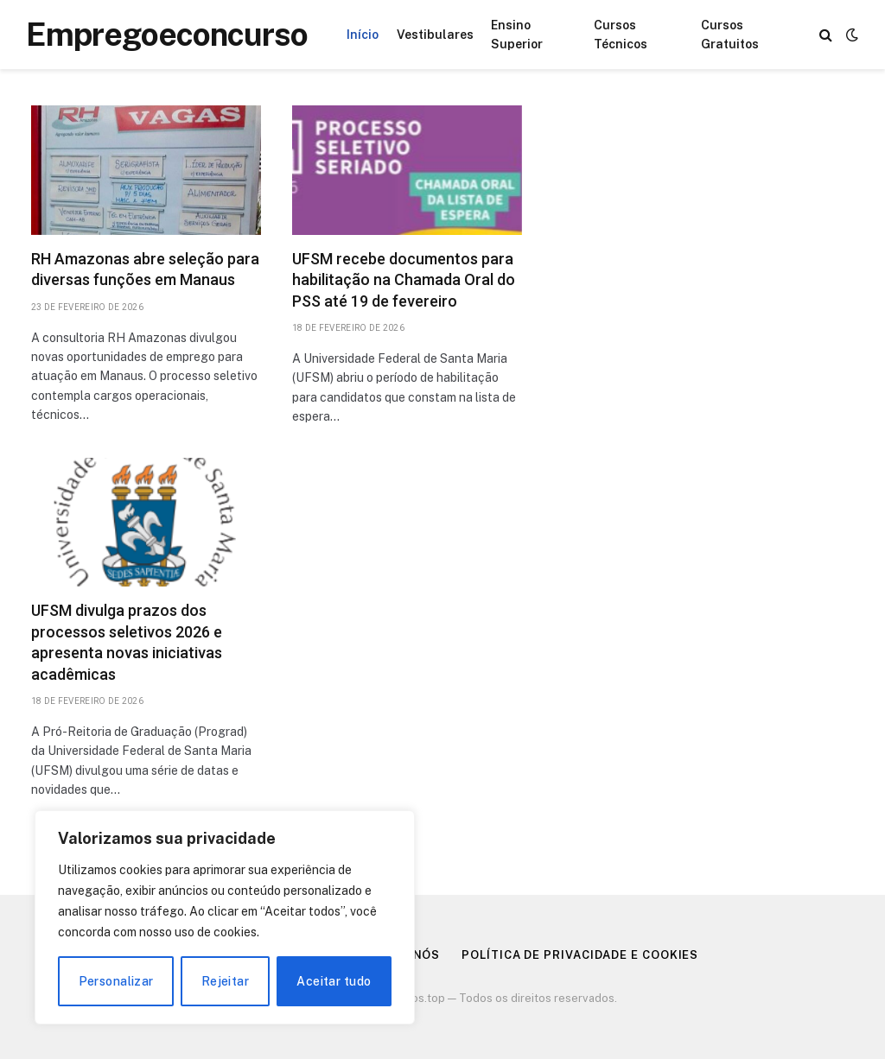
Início (363, 34)
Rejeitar (225, 981)
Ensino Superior (517, 34)
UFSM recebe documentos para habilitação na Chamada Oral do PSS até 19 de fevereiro (403, 280)
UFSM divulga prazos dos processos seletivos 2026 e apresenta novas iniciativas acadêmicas (126, 641)
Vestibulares (435, 34)
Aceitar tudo (333, 981)
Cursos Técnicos (620, 34)
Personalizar (116, 981)
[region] (225, 917)
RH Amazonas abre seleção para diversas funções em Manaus (145, 269)
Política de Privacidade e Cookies (580, 954)
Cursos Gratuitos (730, 34)
